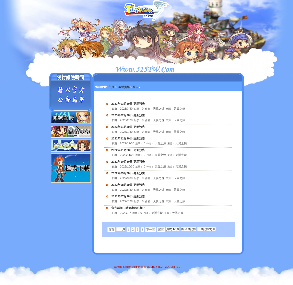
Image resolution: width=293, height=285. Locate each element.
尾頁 (161, 229)
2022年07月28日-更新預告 (128, 196)
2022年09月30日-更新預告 (128, 173)
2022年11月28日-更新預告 (128, 150)
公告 (135, 87)
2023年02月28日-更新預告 (128, 115)
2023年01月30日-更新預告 (128, 126)
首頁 (111, 229)
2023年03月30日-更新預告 (128, 103)
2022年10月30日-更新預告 (128, 161)
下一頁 (150, 229)
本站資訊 (124, 87)
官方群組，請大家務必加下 (128, 208)
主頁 (111, 87)
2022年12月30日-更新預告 (128, 138)
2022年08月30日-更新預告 (128, 184)
